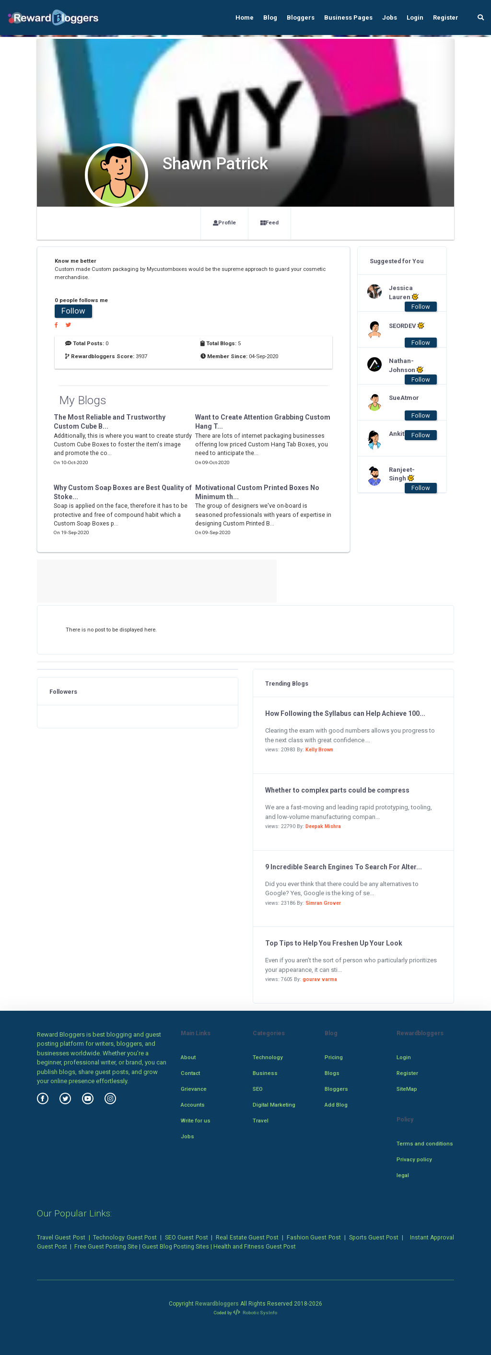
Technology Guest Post (125, 1237)
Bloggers (301, 17)
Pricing (334, 1057)
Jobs (389, 17)
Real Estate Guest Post (247, 1237)
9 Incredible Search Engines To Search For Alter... (343, 867)
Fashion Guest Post (314, 1237)
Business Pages (348, 17)
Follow (73, 310)
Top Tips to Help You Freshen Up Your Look (333, 943)
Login (415, 17)
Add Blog (336, 1104)
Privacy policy (414, 1159)
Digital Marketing (274, 1104)
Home (244, 17)
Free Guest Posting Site (106, 1246)
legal (403, 1175)
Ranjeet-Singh (402, 474)
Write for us (195, 1120)
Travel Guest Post (61, 1237)
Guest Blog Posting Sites (175, 1246)
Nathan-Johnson (406, 365)
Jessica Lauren (404, 292)
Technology (268, 1057)
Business (265, 1073)
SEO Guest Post (186, 1237)
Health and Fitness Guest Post (254, 1246)
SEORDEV (406, 325)
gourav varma (320, 979)
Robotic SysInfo (255, 1312)
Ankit (396, 433)
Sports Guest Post (374, 1237)
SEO (258, 1089)
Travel (261, 1120)
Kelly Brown (319, 750)
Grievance (194, 1089)
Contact (190, 1073)
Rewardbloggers (217, 1303)
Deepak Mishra (323, 826)
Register (445, 17)
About (188, 1057)
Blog (270, 17)
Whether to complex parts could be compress (337, 790)
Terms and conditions (425, 1143)
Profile (224, 222)
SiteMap (407, 1089)
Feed (269, 222)
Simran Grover (323, 903)
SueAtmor (404, 397)
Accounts (193, 1104)
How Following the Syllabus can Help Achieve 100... (345, 713)
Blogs (332, 1073)
